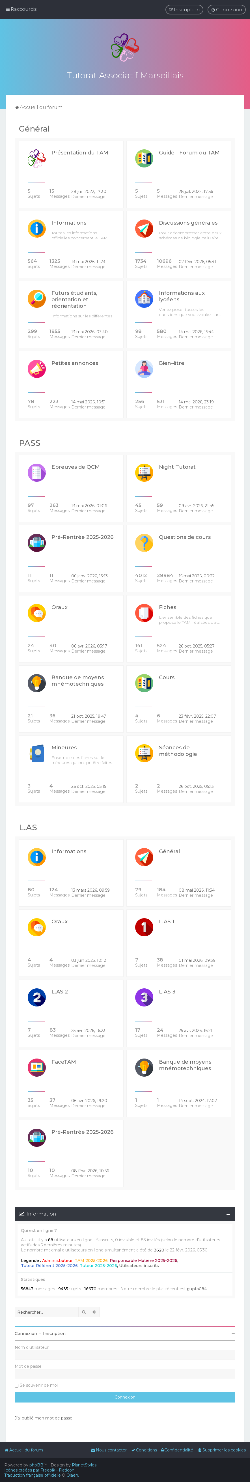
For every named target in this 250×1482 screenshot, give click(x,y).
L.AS (28, 827)
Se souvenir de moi (39, 1385)
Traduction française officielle (32, 1475)
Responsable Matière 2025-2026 (143, 1260)
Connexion (26, 1333)
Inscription (54, 1333)
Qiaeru (72, 1475)
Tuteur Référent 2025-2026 (49, 1265)
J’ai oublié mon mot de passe (43, 1418)
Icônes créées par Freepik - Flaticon (39, 1470)
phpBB (36, 1465)
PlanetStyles (84, 1465)
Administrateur (57, 1260)
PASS (29, 443)
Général (34, 129)
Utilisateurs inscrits (139, 1265)
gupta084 (197, 1288)
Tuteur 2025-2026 (98, 1265)
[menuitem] (227, 9)
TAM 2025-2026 (91, 1260)
